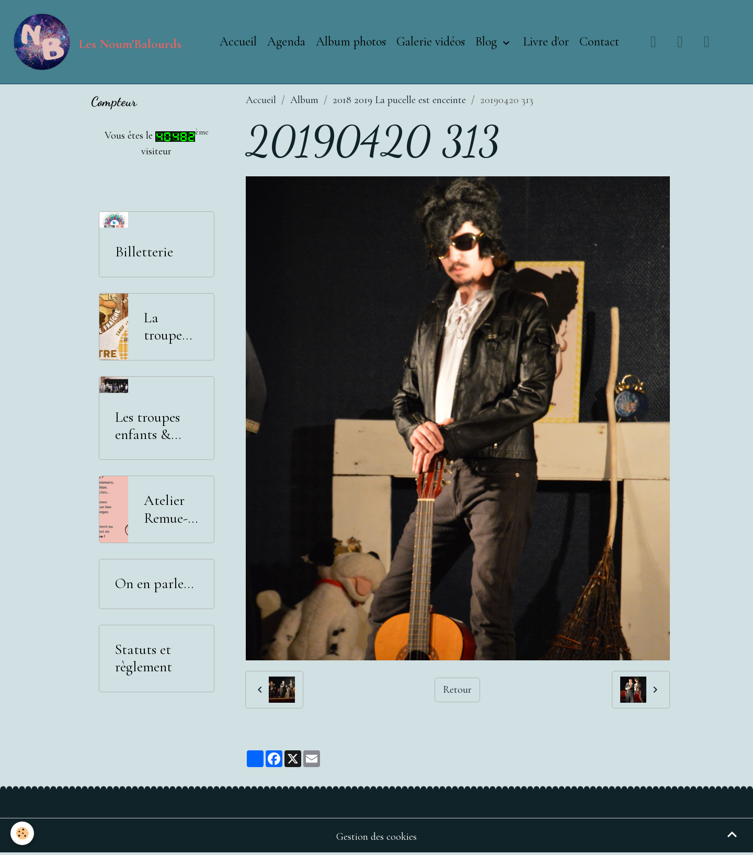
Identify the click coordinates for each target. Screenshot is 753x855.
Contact (599, 41)
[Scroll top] (732, 834)
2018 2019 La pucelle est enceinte (399, 100)
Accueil (238, 41)
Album (304, 100)
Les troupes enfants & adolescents (147, 426)
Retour (457, 689)
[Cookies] (22, 833)
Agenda (286, 41)
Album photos (351, 41)
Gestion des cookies (376, 836)
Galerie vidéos (430, 41)
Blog (487, 41)
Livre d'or (546, 41)
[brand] (95, 41)
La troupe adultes (165, 326)
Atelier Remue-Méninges (171, 509)
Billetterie (144, 252)
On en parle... (154, 583)
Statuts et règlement (143, 658)
